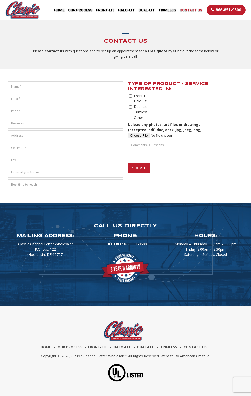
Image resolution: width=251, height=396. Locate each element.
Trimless (168, 347)
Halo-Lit (122, 347)
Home (46, 347)
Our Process (70, 347)
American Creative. (195, 356)
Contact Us (195, 347)
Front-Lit (97, 347)
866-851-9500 (226, 10)
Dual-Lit (145, 347)
